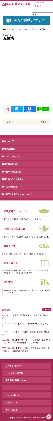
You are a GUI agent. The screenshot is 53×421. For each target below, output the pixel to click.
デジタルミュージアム (15, 29)
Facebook (29, 109)
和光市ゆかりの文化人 (13, 179)
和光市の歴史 (10, 141)
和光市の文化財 (11, 164)
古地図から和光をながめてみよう (18, 194)
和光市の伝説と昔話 (12, 172)
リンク (8, 388)
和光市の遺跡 (10, 149)
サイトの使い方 (12, 395)
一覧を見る (46, 309)
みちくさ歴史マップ (32, 29)
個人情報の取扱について (16, 380)
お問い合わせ (11, 410)
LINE (43, 109)
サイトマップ (41, 2)
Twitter (16, 109)
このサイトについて (14, 366)
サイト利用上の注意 (14, 373)
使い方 (38, 6)
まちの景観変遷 (11, 187)
